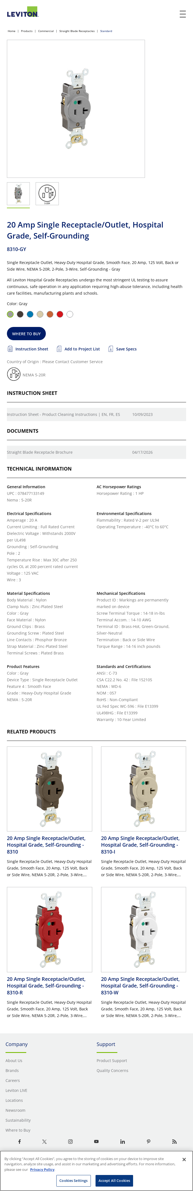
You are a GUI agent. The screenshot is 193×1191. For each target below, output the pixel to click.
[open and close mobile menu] (183, 14)
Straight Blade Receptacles (77, 31)
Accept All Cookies (114, 1180)
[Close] (184, 1159)
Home (11, 31)
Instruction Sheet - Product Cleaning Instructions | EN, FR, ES (63, 414)
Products (27, 31)
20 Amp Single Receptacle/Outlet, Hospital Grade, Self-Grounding (46, 845)
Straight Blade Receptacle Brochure (40, 452)
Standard (106, 31)
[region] (96, 1171)
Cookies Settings (73, 1180)
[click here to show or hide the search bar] (171, 14)
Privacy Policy (42, 1169)
